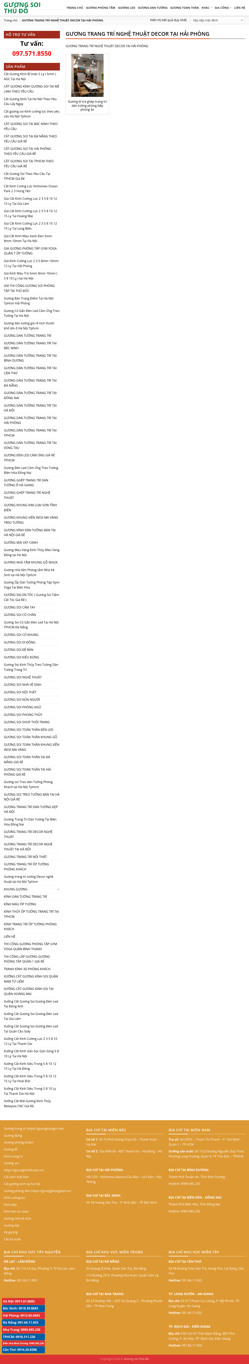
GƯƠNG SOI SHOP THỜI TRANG (27, 722)
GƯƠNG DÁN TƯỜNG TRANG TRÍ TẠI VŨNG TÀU (30, 445)
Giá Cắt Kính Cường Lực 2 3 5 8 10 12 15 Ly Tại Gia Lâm (30, 201)
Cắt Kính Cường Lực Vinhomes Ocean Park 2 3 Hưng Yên (31, 188)
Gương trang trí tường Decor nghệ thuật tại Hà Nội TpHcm (28, 879)
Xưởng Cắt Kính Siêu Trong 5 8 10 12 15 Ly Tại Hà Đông (30, 1066)
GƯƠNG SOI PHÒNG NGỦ (22, 707)
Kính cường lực (14, 1198)
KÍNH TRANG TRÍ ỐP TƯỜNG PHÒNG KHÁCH (30, 926)
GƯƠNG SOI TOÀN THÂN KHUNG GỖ (30, 737)
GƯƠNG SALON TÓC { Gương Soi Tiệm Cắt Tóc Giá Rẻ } (31, 597)
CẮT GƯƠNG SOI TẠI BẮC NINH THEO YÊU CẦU (31, 126)
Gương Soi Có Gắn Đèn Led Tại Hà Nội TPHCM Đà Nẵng (31, 624)
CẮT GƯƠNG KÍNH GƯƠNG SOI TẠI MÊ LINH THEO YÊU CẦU (31, 89)
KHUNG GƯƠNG (15, 889)
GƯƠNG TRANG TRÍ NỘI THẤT (25, 857)
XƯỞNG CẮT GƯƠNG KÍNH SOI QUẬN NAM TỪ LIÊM (31, 979)
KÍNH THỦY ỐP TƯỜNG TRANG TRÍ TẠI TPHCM (31, 914)
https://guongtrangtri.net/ (45, 1128)
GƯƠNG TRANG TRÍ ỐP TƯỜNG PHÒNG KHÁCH (26, 866)
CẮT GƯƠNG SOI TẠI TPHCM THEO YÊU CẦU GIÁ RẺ (29, 163)
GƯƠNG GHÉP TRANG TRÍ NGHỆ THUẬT (27, 495)
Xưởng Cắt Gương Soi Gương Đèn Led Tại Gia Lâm (31, 1016)
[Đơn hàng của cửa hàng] (218, 20)
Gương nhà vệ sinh (17, 1218)
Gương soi (11, 1163)
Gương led (126, 8)
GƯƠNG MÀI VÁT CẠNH (21, 542)
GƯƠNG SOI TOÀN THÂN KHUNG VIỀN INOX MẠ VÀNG (31, 747)
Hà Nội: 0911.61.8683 (19, 1301)
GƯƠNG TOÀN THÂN (184, 8)
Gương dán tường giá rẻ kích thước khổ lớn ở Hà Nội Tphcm (29, 325)
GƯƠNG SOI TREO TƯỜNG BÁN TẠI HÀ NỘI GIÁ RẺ (32, 797)
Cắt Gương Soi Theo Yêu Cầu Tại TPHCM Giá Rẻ (27, 176)
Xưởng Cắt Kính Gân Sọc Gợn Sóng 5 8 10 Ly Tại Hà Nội (31, 1053)
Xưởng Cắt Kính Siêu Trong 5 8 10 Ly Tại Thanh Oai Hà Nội (30, 1091)
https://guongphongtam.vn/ (51, 1191)
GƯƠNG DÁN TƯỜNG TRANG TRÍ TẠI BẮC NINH (30, 345)
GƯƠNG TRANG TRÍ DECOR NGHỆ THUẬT (28, 834)
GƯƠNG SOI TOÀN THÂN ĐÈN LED (28, 730)
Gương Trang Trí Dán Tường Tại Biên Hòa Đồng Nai (30, 822)
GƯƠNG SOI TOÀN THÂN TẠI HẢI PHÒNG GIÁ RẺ (27, 772)
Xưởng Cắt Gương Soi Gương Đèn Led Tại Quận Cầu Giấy (31, 1028)
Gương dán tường (152, 8)
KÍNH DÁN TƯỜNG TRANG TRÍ (25, 896)
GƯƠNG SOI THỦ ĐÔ (22, 8)
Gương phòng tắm (100, 8)
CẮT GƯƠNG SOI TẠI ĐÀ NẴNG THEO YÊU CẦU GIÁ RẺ (30, 138)
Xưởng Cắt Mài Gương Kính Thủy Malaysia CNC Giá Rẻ (27, 1103)
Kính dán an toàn (16, 1211)
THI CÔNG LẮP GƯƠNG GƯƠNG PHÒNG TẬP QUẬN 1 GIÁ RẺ (27, 959)
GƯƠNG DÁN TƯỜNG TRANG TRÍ (27, 335)
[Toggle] (58, 889)
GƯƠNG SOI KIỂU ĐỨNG (21, 657)
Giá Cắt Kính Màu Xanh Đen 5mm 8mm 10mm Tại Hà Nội (28, 238)
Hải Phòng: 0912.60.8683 (21, 1315)
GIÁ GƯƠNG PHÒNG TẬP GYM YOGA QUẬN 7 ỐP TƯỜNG (30, 251)
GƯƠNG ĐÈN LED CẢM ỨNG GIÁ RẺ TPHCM (29, 457)
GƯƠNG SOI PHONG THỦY (23, 714)
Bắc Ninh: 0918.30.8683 (20, 1308)
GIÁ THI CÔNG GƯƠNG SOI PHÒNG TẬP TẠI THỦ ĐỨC (29, 288)
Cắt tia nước (12, 1239)
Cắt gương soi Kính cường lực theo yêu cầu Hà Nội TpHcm (32, 114)
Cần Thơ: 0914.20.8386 (20, 1350)
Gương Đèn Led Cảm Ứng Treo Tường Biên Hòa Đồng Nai (31, 470)
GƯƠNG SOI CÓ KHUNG (21, 635)
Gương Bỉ (10, 1149)
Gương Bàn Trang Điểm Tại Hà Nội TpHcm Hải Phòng (28, 300)
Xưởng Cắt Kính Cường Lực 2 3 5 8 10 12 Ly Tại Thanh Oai (30, 1041)
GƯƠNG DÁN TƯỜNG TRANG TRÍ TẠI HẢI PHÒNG (30, 420)
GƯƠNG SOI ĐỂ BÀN (18, 650)
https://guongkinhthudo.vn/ (24, 1170)
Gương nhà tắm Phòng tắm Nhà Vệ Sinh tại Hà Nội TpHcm (29, 572)
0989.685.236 (190, 1184)
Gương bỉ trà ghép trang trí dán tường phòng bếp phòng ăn (87, 106)
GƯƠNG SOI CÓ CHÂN (20, 615)
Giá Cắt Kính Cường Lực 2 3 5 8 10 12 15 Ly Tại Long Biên (30, 226)
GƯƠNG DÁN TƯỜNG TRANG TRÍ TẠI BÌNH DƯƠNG (30, 358)
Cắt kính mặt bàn (16, 1177)
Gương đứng (13, 1135)
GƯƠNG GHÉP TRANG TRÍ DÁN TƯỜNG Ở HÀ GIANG (26, 482)
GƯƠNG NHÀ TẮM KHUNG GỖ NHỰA (31, 562)
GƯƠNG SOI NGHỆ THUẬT (23, 677)
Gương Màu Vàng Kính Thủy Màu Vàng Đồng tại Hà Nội (31, 552)
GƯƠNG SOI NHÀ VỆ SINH (22, 684)
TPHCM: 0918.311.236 (19, 1337)
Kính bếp (10, 1205)
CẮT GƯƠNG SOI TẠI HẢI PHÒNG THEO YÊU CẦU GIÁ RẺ (27, 151)
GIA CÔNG (223, 8)
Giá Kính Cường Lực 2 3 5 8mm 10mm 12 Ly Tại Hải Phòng (31, 263)
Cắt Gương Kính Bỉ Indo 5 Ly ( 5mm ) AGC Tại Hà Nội (30, 76)
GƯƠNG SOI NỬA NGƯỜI (22, 699)
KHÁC (207, 8)
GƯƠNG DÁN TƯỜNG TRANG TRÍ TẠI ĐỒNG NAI (30, 395)
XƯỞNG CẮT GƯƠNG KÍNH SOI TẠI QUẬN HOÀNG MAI (28, 991)
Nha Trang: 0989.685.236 (21, 1330)
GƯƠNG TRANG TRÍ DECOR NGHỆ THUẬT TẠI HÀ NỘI (28, 846)
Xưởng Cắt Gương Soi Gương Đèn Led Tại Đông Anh (31, 1004)
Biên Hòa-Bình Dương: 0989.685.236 (23, 1343)
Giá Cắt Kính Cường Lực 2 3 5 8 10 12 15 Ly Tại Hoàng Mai (30, 213)
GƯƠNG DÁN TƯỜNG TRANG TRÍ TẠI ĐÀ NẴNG (30, 383)
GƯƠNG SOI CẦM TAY (19, 607)
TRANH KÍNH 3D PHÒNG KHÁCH (27, 969)
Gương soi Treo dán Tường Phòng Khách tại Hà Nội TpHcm (28, 784)
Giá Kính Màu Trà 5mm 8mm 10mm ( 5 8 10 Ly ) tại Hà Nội (30, 275)
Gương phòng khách (18, 1142)
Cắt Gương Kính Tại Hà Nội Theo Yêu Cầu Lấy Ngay (30, 101)
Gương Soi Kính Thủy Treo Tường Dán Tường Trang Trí (31, 667)
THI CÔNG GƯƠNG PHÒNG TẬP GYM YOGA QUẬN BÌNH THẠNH (30, 946)
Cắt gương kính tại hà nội (22, 1184)
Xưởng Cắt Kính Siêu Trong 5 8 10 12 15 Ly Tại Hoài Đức (30, 1078)
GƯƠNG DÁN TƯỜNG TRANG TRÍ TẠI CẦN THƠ (30, 370)
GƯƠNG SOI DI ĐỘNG (19, 642)
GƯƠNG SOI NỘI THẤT (20, 692)
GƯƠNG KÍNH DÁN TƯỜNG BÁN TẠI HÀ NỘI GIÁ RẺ (30, 532)
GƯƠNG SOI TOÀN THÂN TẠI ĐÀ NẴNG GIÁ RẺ (27, 759)
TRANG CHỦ (75, 8)
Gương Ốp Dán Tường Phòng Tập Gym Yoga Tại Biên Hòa (31, 585)
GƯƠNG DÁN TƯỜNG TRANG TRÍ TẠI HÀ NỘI (30, 408)
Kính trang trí (13, 1156)
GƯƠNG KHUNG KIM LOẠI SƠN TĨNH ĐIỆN (30, 507)
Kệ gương (11, 1232)
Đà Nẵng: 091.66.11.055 (20, 1322)
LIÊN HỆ (239, 8)
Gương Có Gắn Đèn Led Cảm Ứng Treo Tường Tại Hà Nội (32, 313)
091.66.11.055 (27, 1280)
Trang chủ (11, 20)
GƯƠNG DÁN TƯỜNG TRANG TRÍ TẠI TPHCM (30, 433)
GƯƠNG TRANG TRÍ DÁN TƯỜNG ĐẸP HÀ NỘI (31, 809)
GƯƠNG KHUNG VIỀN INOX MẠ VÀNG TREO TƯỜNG (31, 520)
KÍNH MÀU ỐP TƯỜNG (20, 904)
